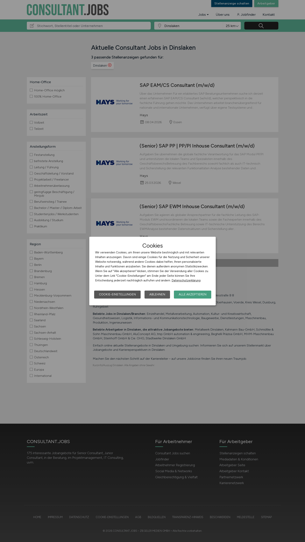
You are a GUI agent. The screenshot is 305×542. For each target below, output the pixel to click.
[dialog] (152, 271)
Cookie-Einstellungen (117, 294)
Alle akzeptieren (192, 294)
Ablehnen (157, 294)
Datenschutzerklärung (186, 280)
